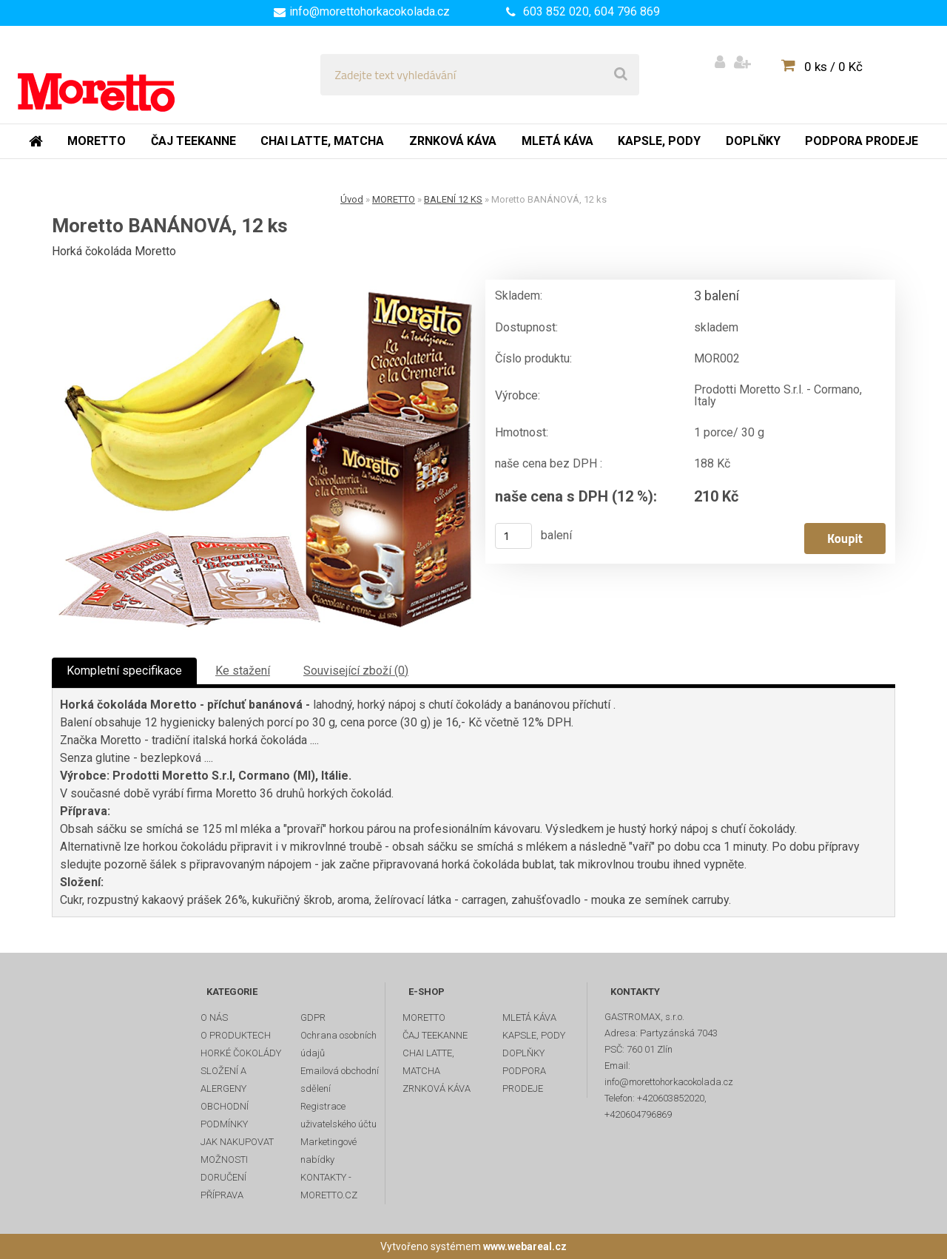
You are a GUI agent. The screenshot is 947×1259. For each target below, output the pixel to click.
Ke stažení (242, 671)
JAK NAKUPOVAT (237, 1141)
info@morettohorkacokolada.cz (369, 11)
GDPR (313, 1017)
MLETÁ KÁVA (529, 1017)
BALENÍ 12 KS (453, 199)
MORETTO (393, 199)
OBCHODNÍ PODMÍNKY (224, 1115)
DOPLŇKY (523, 1053)
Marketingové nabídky (328, 1150)
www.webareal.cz (525, 1246)
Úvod (351, 199)
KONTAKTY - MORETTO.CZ (328, 1186)
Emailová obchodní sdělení (339, 1079)
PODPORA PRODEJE (524, 1079)
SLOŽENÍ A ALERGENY (223, 1079)
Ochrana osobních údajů (338, 1044)
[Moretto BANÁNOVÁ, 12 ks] (263, 456)
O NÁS (214, 1017)
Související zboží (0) (355, 671)
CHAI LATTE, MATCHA (428, 1061)
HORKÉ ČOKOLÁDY (240, 1053)
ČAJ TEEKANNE (435, 1035)
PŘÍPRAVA (221, 1195)
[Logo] (119, 75)
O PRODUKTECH (235, 1035)
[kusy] (513, 536)
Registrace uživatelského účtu (338, 1115)
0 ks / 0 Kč (833, 66)
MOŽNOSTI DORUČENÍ (224, 1168)
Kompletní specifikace (124, 671)
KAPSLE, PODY (533, 1035)
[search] (620, 74)
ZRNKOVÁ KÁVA (436, 1088)
